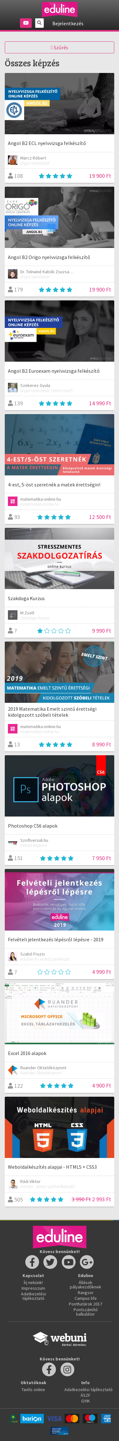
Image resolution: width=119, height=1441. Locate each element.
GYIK (85, 1401)
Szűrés (59, 47)
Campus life (86, 1298)
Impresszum (33, 1288)
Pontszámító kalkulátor (86, 1312)
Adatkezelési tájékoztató (33, 1296)
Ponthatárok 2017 (85, 1304)
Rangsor (86, 1292)
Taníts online (33, 1389)
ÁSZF (85, 1395)
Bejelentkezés (67, 23)
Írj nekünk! (33, 1282)
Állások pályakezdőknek (85, 1285)
